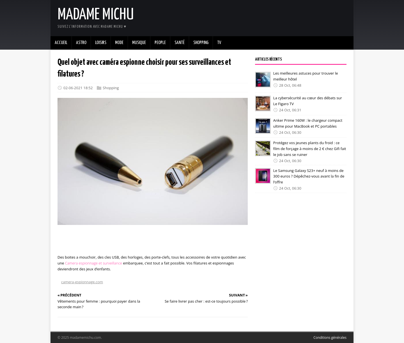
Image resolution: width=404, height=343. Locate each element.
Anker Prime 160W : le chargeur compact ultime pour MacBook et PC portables (307, 123)
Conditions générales (329, 337)
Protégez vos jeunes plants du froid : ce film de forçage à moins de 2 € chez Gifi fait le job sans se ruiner (309, 148)
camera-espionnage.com (82, 281)
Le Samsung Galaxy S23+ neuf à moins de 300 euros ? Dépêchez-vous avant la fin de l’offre (308, 176)
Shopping (111, 87)
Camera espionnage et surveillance (93, 263)
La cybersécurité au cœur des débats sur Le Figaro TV (307, 100)
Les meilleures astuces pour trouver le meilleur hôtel (305, 76)
